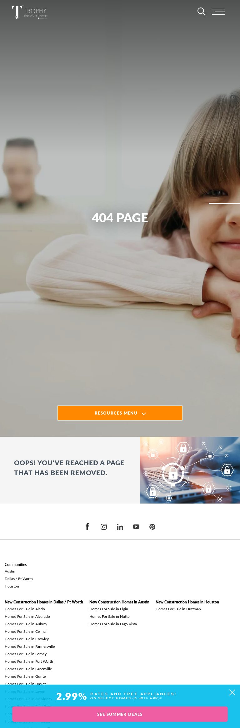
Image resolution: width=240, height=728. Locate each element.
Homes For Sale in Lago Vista (113, 623)
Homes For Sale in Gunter (26, 676)
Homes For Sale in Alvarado (27, 616)
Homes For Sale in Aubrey (26, 623)
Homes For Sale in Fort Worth (29, 661)
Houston (12, 585)
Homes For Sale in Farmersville (30, 646)
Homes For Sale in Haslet (25, 683)
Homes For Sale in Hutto (109, 616)
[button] (232, 692)
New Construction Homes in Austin (119, 602)
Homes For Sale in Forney (26, 653)
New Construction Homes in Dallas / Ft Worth (44, 602)
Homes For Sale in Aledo (25, 608)
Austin (10, 570)
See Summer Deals (119, 714)
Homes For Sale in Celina (25, 631)
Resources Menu (116, 413)
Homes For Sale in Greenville (28, 668)
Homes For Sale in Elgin (108, 608)
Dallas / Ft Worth (19, 578)
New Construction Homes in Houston (187, 602)
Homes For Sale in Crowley (27, 638)
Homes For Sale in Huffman (178, 608)
